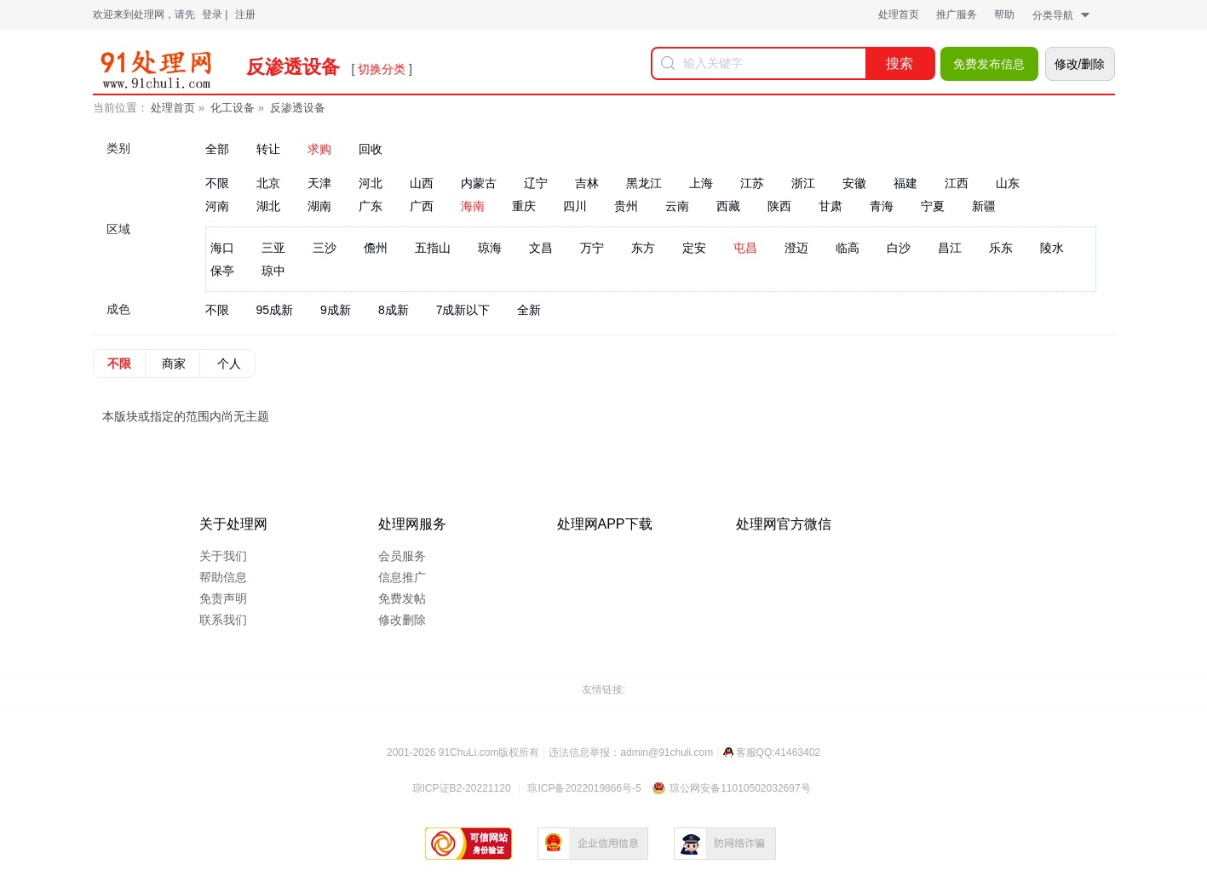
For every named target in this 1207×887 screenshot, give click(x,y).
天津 (319, 183)
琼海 (490, 248)
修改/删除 (1080, 64)
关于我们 (223, 556)
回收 (370, 149)
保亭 (222, 271)
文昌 (541, 248)
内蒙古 (479, 183)
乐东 (1001, 248)
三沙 (324, 248)
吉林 (587, 183)
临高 (847, 248)
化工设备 (232, 107)
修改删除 (402, 620)
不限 (217, 183)
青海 (882, 206)
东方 (643, 248)
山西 (422, 183)
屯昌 (745, 248)
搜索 (899, 63)
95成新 (275, 310)
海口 (222, 248)
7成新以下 (463, 310)
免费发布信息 (989, 64)
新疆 (984, 206)
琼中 (273, 271)
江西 (956, 183)
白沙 (899, 248)
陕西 (779, 206)
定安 (694, 248)
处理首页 (898, 14)
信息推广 (402, 577)
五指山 (433, 248)
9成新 (335, 310)
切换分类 (381, 69)
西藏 (728, 206)
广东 (370, 206)
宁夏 (933, 206)
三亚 (273, 248)
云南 (677, 206)
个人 (229, 363)
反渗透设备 (297, 107)
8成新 (393, 310)
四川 (575, 206)
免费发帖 (402, 598)
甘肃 (830, 206)
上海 (701, 183)
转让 (268, 149)
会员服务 (402, 556)
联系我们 (223, 620)
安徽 (854, 183)
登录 (212, 14)
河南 (217, 206)
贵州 (626, 206)
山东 (1008, 183)
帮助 (1004, 14)
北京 (268, 183)
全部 (217, 149)
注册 (245, 14)
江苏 (752, 183)
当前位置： (120, 107)
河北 (370, 183)
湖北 (268, 206)
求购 (319, 149)
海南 (473, 206)
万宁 (592, 248)
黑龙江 (644, 183)
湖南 (319, 206)
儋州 (376, 248)
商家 (174, 363)
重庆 (524, 206)
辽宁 (536, 183)
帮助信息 (223, 577)
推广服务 (956, 14)
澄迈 (796, 248)
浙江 (803, 183)
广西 (422, 206)
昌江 (950, 248)
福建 (905, 183)
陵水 (1052, 248)
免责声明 (223, 598)
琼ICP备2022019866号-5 (584, 788)
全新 (529, 310)
